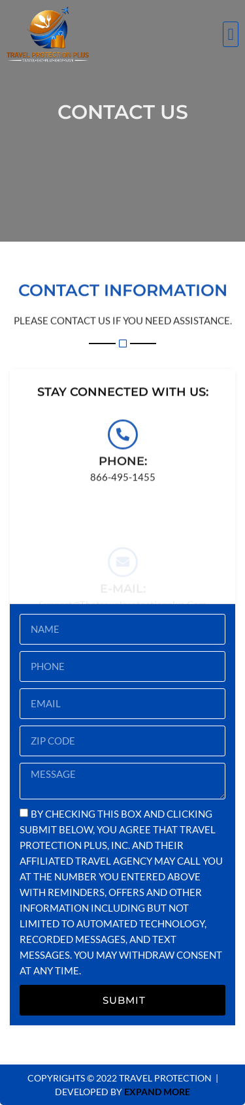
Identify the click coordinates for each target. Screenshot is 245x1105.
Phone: (123, 466)
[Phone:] (123, 439)
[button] (230, 35)
